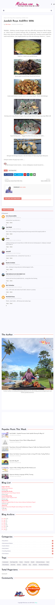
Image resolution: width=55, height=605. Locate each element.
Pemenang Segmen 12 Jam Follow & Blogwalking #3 (22, 440)
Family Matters (27, 546)
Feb (4, 523)
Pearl (48, 562)
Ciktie (7, 238)
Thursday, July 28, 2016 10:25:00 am (13, 298)
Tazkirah (25, 564)
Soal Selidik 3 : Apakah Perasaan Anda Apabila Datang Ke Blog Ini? (27, 433)
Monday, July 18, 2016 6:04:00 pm (13, 275)
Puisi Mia (13, 564)
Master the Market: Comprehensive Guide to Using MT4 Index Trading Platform (30, 454)
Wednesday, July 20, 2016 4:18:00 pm (14, 287)
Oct (4, 528)
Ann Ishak (9, 227)
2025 (4, 518)
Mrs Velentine (10, 285)
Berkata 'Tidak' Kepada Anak (9, 497)
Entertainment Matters (27, 543)
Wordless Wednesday (44, 564)
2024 (4, 526)
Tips (30, 564)
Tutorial (35, 564)
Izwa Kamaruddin (11, 216)
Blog (36, 602)
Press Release (6, 564)
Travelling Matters (27, 551)
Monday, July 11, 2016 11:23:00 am (13, 240)
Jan (4, 525)
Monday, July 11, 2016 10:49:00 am (13, 229)
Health (32, 562)
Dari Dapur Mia (11, 17)
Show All (4, 510)
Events (21, 562)
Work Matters (27, 553)
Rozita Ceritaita (10, 263)
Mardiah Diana (10, 296)
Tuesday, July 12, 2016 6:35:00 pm (13, 253)
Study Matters (27, 548)
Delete (11, 222)
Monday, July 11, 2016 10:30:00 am (13, 217)
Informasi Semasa (40, 562)
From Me (27, 562)
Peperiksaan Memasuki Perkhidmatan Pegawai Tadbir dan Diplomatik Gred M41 (30, 447)
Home (5, 17)
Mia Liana (8, 24)
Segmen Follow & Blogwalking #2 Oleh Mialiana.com (23, 467)
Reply (7, 222)
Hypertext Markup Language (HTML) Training (21, 474)
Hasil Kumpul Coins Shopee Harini (11, 493)
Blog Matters (27, 540)
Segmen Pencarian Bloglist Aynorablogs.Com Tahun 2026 (16, 507)
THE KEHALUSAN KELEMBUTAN (15, 274)
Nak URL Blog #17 (14, 460)
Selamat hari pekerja (7, 488)
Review (19, 564)
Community (5, 562)
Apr (4, 520)
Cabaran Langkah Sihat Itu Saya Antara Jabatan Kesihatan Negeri (19, 502)
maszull (8, 251)
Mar (4, 521)
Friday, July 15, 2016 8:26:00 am (13, 264)
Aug (4, 529)
